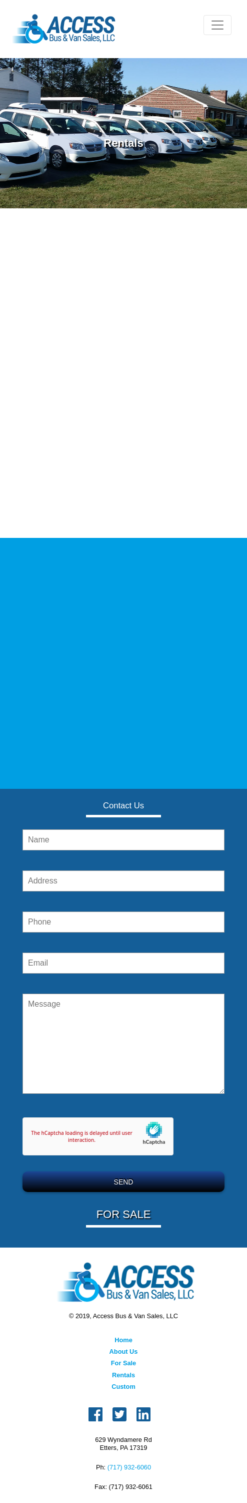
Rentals (123, 1375)
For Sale (123, 1363)
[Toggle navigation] (218, 25)
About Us (124, 1351)
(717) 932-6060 (129, 1467)
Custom (124, 1386)
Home (123, 1340)
